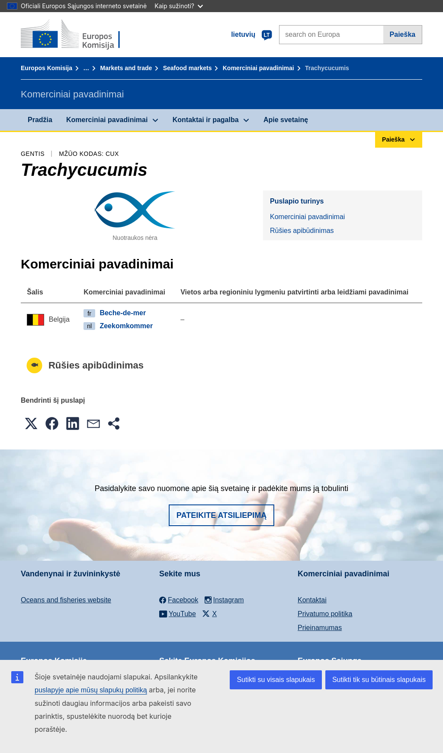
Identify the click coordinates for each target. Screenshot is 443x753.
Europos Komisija (46, 68)
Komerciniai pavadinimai (258, 68)
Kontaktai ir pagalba (206, 119)
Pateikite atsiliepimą (221, 515)
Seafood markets (187, 68)
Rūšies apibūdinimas (302, 230)
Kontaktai (312, 600)
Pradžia (40, 119)
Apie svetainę (285, 119)
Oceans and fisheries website (66, 600)
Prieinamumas (320, 627)
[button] (31, 423)
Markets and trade (126, 68)
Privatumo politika (325, 613)
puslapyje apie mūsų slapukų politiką (91, 690)
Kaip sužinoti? (178, 6)
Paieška (403, 34)
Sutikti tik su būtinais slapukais (379, 679)
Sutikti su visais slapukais (276, 679)
